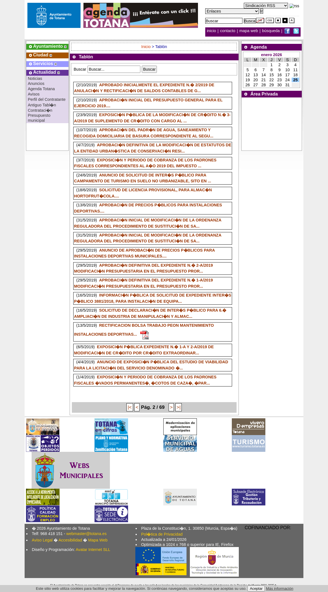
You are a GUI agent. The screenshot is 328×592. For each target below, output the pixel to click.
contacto (227, 31)
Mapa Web (97, 540)
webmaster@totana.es (86, 533)
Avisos (33, 94)
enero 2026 (271, 54)
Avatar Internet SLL (93, 549)
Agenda (259, 47)
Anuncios (36, 83)
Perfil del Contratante (46, 99)
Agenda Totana (41, 89)
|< (130, 407)
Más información (279, 588)
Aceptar (256, 588)
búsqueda (271, 31)
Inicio (146, 46)
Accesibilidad (70, 540)
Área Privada (264, 94)
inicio (212, 31)
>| (178, 407)
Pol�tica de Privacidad (162, 534)
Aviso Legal (42, 540)
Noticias (35, 78)
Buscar (80, 69)
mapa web (249, 31)
